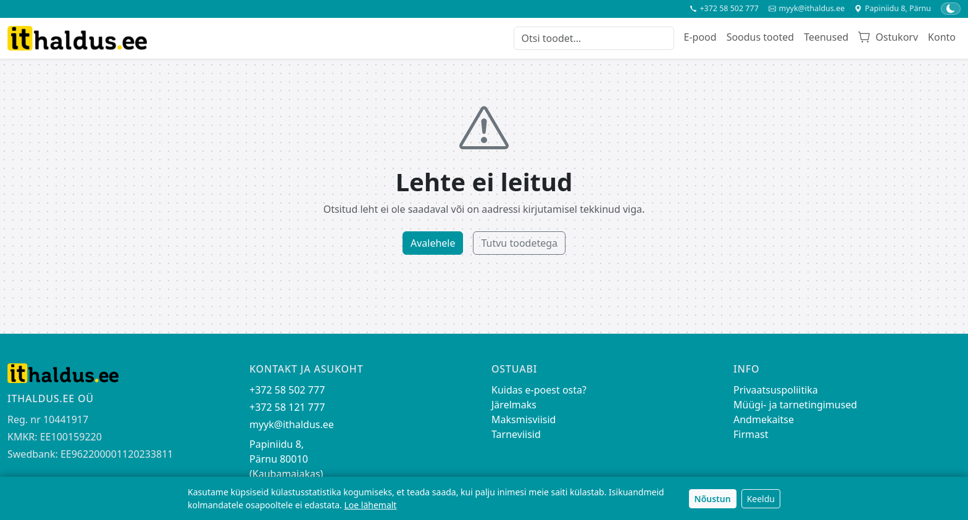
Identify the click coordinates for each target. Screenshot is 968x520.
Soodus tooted (760, 37)
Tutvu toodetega (519, 243)
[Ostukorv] (888, 38)
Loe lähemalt (370, 505)
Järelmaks (513, 404)
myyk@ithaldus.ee (807, 8)
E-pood (700, 37)
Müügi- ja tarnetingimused (795, 404)
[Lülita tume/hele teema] (951, 8)
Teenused (826, 37)
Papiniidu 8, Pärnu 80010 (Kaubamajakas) (286, 459)
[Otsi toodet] (594, 38)
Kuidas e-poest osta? (538, 390)
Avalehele (433, 243)
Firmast (750, 434)
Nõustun (713, 499)
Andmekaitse (763, 419)
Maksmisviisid (523, 419)
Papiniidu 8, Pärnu (892, 8)
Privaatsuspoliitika (775, 390)
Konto (942, 37)
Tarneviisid (516, 434)
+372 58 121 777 (287, 407)
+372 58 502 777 (724, 8)
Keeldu (761, 499)
